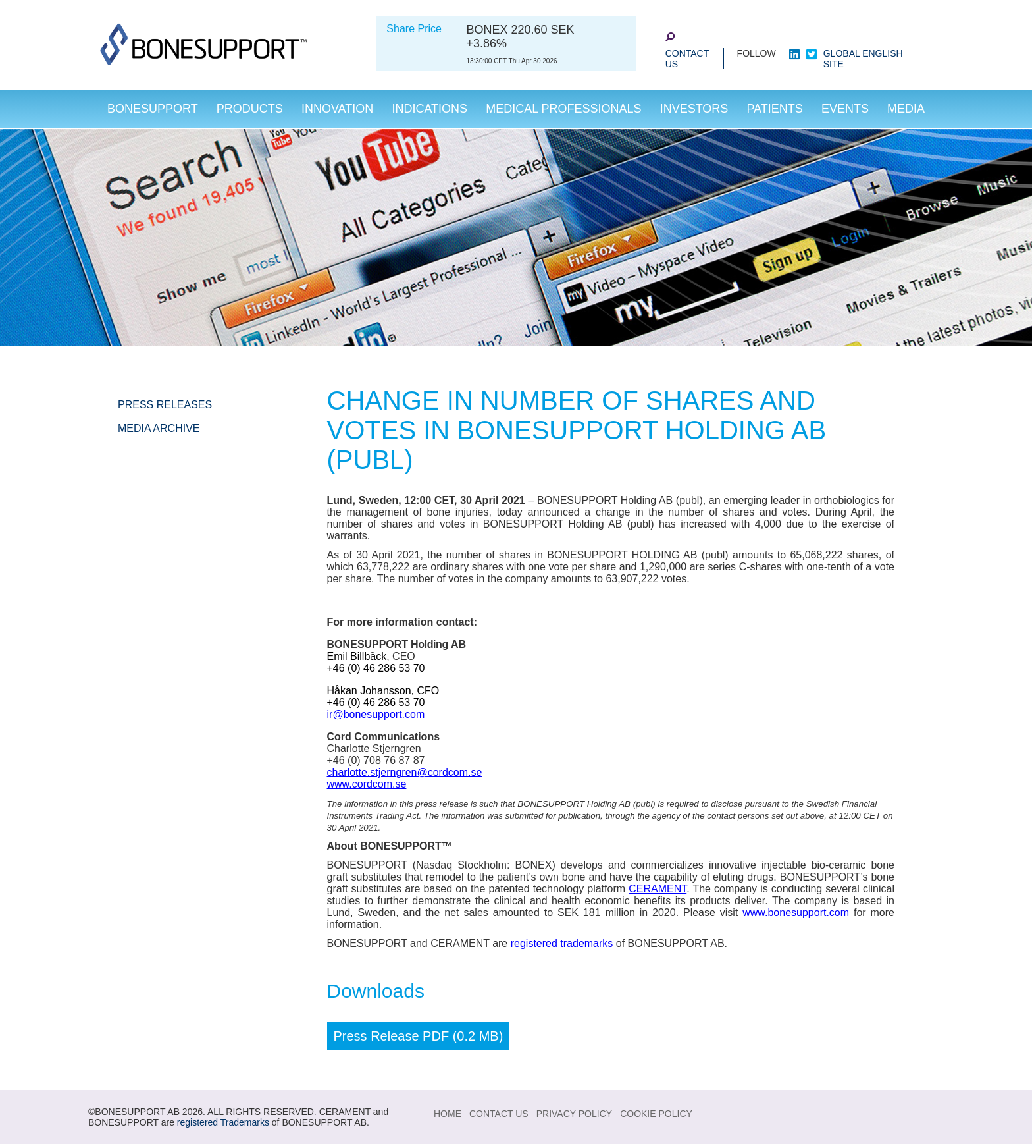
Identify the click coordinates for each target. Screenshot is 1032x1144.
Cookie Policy (656, 1113)
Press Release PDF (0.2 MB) (418, 1036)
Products (250, 108)
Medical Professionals (563, 108)
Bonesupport (152, 108)
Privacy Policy (574, 1113)
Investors (694, 108)
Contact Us (687, 58)
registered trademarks (560, 943)
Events (845, 108)
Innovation (337, 108)
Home (447, 1113)
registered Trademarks (223, 1122)
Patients (774, 108)
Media (906, 108)
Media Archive (158, 428)
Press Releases (165, 404)
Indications (429, 108)
